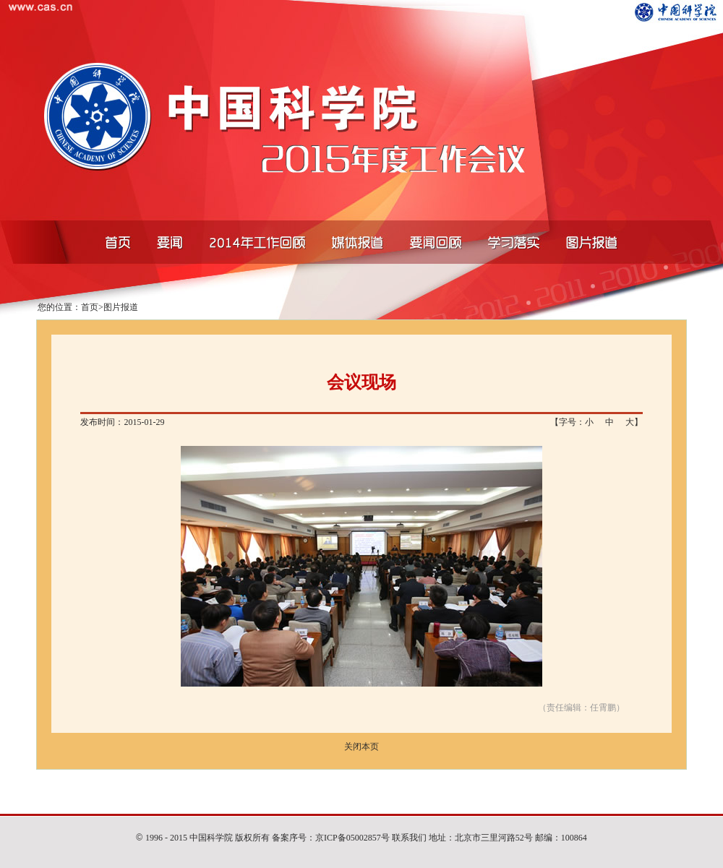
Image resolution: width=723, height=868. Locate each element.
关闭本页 (361, 747)
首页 (89, 307)
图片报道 (120, 307)
